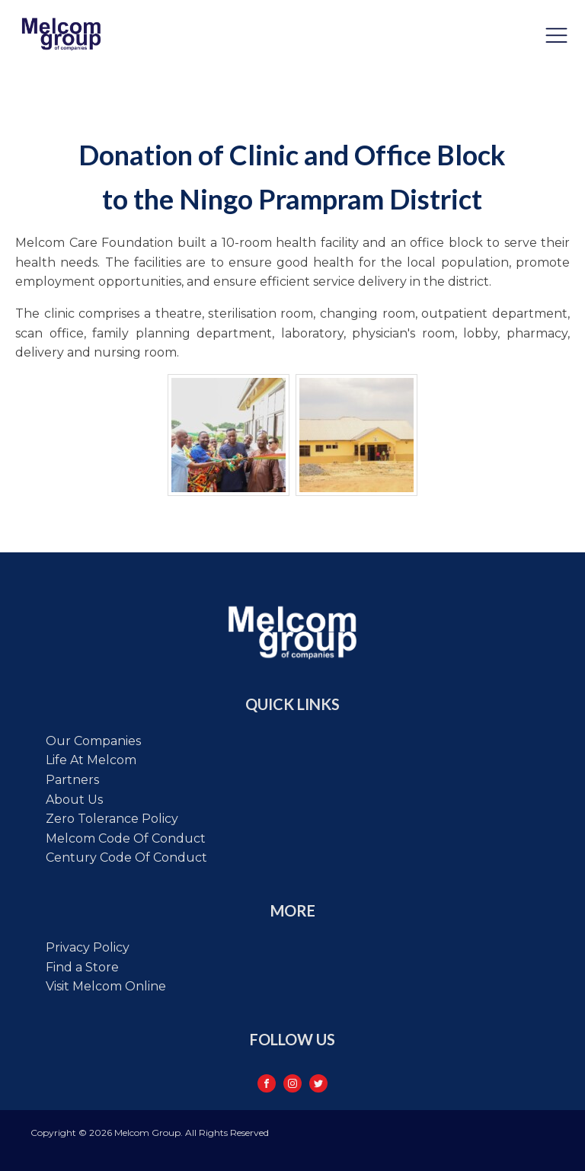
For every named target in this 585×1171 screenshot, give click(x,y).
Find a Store (82, 967)
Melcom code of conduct (126, 838)
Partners (72, 780)
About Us (74, 799)
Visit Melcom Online (106, 986)
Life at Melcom (91, 760)
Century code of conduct (126, 857)
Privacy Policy (87, 947)
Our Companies (93, 741)
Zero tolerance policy (112, 818)
